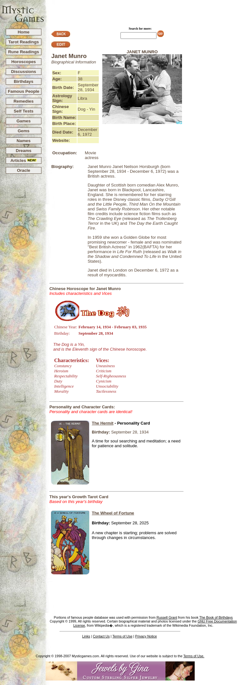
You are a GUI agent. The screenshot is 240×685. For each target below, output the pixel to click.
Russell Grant (166, 617)
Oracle (23, 170)
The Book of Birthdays (216, 617)
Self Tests (23, 111)
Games (24, 121)
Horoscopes (23, 61)
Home (23, 32)
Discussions (23, 71)
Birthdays (23, 81)
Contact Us (101, 636)
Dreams (24, 150)
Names (24, 140)
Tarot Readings (23, 42)
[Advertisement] (142, 11)
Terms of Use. (193, 656)
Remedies (23, 101)
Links (86, 636)
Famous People (24, 91)
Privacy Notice (146, 636)
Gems (23, 130)
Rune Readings (23, 51)
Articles (24, 160)
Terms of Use (123, 636)
